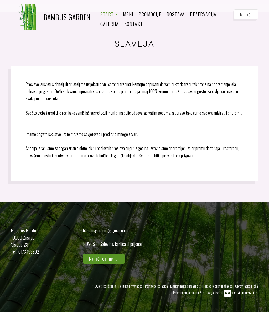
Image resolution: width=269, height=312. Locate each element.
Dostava (176, 14)
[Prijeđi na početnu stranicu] (50, 17)
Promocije (149, 14)
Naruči (246, 14)
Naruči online (104, 259)
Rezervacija (203, 14)
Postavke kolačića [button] (157, 286)
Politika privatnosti (130, 286)
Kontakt (133, 23)
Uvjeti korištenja (106, 286)
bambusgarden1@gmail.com (105, 230)
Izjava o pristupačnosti (219, 286)
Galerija (109, 23)
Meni (128, 14)
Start (109, 14)
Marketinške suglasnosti (186, 286)
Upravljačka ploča (246, 286)
